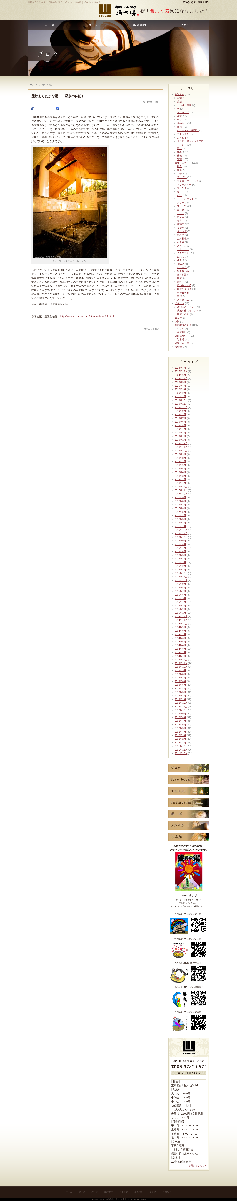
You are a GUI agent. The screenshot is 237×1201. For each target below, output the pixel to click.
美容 (179, 296)
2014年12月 (181, 616)
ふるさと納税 (184, 105)
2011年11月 (181, 749)
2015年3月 (180, 605)
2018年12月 (181, 443)
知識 (179, 159)
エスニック (183, 249)
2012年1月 (180, 742)
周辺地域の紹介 (183, 325)
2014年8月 (180, 630)
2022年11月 (181, 378)
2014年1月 (180, 656)
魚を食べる (183, 271)
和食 (179, 166)
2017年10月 (181, 493)
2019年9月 (180, 411)
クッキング (183, 112)
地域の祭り (183, 314)
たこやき (182, 267)
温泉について (182, 335)
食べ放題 (182, 274)
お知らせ (179, 94)
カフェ (180, 216)
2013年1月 (180, 699)
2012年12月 (181, 702)
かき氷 (180, 242)
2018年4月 (180, 472)
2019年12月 (181, 400)
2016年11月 (181, 533)
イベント (179, 303)
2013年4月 (180, 688)
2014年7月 (180, 634)
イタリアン (183, 253)
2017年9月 (180, 497)
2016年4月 (180, 558)
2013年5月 (180, 684)
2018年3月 (180, 475)
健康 (179, 126)
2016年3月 (180, 562)
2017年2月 (180, 522)
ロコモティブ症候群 (188, 130)
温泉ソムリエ (182, 343)
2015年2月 (180, 609)
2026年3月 (180, 367)
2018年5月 (180, 468)
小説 (177, 321)
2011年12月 (181, 746)
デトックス (183, 134)
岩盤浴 (180, 339)
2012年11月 (181, 706)
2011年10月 (181, 753)
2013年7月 (180, 677)
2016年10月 (181, 537)
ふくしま (182, 137)
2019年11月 (181, 403)
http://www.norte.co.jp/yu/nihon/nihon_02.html (85, 316)
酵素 (179, 155)
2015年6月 (180, 594)
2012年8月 (180, 717)
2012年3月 (180, 735)
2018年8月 (180, 457)
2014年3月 (180, 648)
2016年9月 (180, 540)
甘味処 (180, 263)
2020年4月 (180, 385)
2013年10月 (181, 666)
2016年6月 (180, 551)
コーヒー (182, 209)
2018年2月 (180, 479)
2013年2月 (180, 695)
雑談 (179, 152)
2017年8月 (180, 501)
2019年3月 (180, 432)
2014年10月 (181, 623)
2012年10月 (181, 710)
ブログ (152, 1192)
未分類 (178, 346)
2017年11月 (181, 490)
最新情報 (138, 1192)
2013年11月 (181, 663)
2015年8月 (180, 587)
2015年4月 (180, 601)
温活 (179, 97)
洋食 (179, 260)
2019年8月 (180, 414)
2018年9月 (180, 454)
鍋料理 (180, 281)
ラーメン (182, 177)
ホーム (31, 84)
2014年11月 (181, 620)
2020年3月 (180, 389)
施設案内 (108, 1192)
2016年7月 (180, 547)
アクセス (123, 1192)
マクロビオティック (188, 180)
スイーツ (182, 206)
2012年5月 (180, 728)
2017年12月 (181, 486)
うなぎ (180, 227)
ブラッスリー (184, 184)
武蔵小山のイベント (188, 310)
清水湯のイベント (186, 307)
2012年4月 (180, 731)
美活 (179, 101)
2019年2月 (180, 436)
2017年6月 (180, 508)
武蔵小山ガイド (183, 162)
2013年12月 (181, 659)
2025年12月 (181, 371)
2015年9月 (180, 583)
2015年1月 (180, 612)
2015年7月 (180, 591)
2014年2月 (180, 652)
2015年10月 (181, 580)
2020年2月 (180, 393)
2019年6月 (180, 421)
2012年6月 (180, 724)
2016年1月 (180, 569)
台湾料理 (182, 238)
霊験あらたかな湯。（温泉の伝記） (58, 96)
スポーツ (182, 202)
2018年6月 (180, 465)
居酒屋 (180, 224)
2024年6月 (180, 375)
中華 (179, 173)
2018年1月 (180, 483)
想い (157, 329)
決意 (179, 116)
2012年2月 (180, 738)
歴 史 (94, 1192)
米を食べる (183, 299)
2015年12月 (181, 573)
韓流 (179, 278)
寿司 (179, 220)
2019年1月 (180, 439)
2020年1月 (180, 396)
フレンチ (182, 188)
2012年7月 (180, 720)
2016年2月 (180, 565)
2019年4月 (180, 429)
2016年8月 (180, 544)
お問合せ (166, 1192)
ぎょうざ (182, 231)
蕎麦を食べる (184, 289)
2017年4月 (180, 515)
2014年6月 (180, 638)
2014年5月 (180, 641)
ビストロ (182, 191)
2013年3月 (180, 692)
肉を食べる (183, 292)
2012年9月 (180, 713)
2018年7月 (180, 461)
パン (179, 195)
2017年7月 (180, 504)
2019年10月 (181, 407)
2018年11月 (181, 447)
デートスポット (185, 198)
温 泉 (82, 1192)
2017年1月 (180, 526)
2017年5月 (180, 511)
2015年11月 (181, 576)
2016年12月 (181, 529)
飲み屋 (180, 234)
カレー (180, 213)
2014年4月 (180, 645)
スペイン (182, 245)
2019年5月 (180, 425)
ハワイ (180, 328)
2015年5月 (180, 598)
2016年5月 (180, 555)
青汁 (179, 148)
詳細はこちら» (197, 1165)
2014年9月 (180, 627)
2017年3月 (180, 519)
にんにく (182, 256)
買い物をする (184, 285)
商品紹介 (182, 123)
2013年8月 (180, 674)
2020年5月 (180, 382)
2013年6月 (180, 681)
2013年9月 (180, 670)
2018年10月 (181, 450)
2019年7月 (180, 418)
